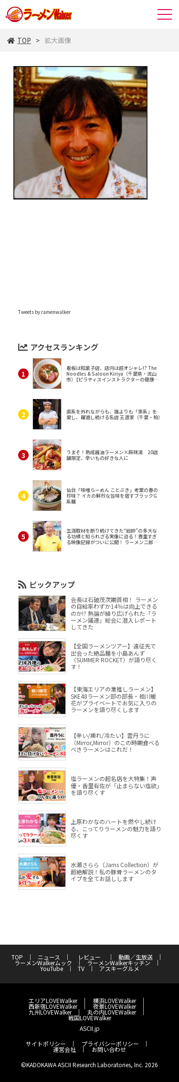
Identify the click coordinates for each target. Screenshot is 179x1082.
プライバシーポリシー (110, 1043)
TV (81, 968)
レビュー (92, 957)
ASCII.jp (90, 1028)
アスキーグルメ (119, 968)
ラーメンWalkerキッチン (118, 963)
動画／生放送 (135, 957)
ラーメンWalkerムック (43, 963)
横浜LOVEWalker (114, 1000)
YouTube (51, 968)
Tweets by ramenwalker (44, 311)
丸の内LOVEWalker (111, 1012)
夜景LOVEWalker (114, 1006)
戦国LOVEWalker (89, 1018)
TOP (19, 40)
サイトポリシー (46, 1043)
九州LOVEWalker (50, 1012)
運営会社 (64, 1049)
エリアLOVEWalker (53, 1000)
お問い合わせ (109, 1049)
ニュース (49, 957)
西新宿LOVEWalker (53, 1006)
